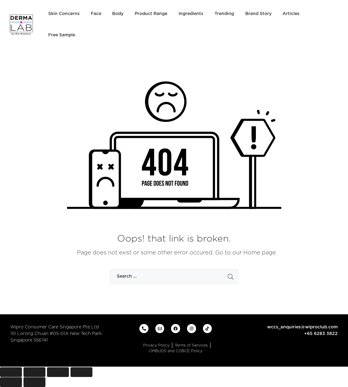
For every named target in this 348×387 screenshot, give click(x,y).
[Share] (34, 372)
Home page (259, 253)
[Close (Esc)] (11, 372)
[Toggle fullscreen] (58, 372)
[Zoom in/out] (81, 372)
